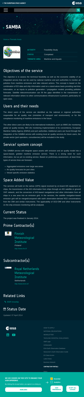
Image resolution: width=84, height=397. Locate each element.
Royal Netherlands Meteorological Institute (27, 273)
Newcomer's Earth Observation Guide (56, 352)
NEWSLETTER (49, 335)
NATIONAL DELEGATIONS (52, 331)
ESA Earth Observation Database (54, 348)
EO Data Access (49, 355)
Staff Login (47, 341)
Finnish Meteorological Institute (24, 238)
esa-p (45, 371)
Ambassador (48, 345)
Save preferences (56, 389)
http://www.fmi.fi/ (21, 249)
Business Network (49, 362)
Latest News (48, 359)
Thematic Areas (15, 39)
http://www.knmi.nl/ (21, 284)
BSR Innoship (13, 302)
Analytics (57, 383)
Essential (57, 379)
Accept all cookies (72, 389)
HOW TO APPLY (49, 328)
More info (23, 390)
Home (5, 39)
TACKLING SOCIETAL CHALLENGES (56, 338)
